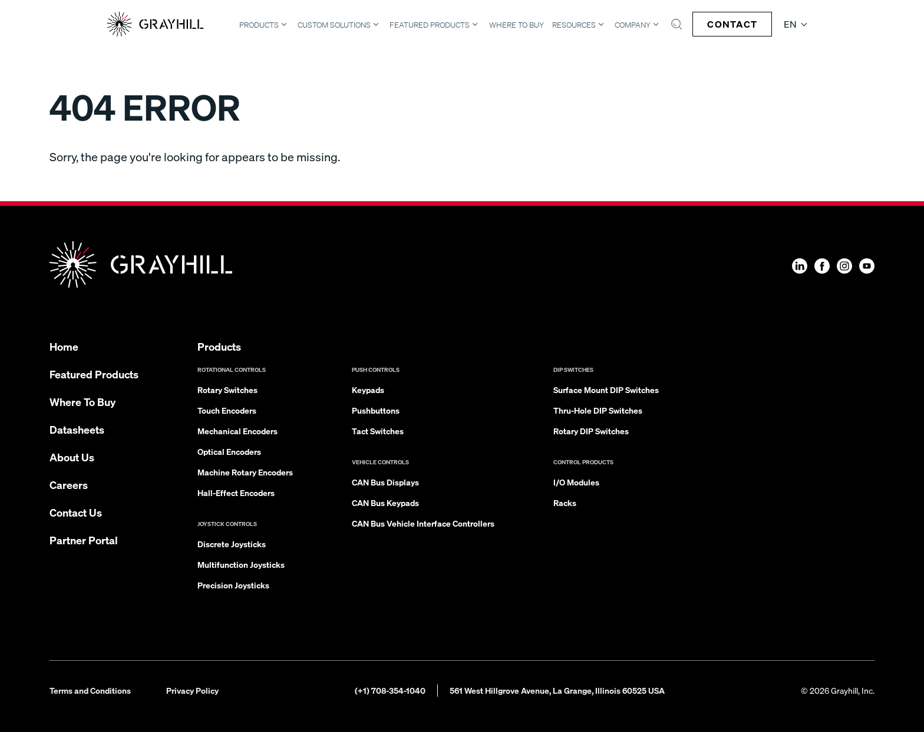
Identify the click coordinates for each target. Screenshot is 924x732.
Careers (69, 484)
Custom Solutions (334, 25)
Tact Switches (378, 430)
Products (259, 25)
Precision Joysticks (233, 585)
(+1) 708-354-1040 (390, 690)
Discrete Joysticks (231, 543)
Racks (564, 502)
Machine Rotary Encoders (245, 472)
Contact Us (76, 512)
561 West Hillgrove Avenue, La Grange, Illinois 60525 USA (557, 690)
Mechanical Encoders (237, 430)
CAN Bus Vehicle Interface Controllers (423, 523)
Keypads (368, 389)
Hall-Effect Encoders (236, 492)
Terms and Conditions (90, 690)
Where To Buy (516, 25)
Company (633, 25)
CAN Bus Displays (385, 482)
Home (64, 346)
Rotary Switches (227, 389)
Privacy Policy (192, 690)
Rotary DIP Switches (591, 430)
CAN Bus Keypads (385, 502)
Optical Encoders (229, 451)
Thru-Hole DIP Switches (597, 410)
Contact (732, 24)
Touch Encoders (226, 410)
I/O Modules (576, 482)
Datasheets (77, 429)
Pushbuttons (376, 410)
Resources (574, 25)
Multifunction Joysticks (241, 564)
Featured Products (430, 25)
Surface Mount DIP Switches (606, 389)
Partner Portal (84, 540)
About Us (72, 457)
